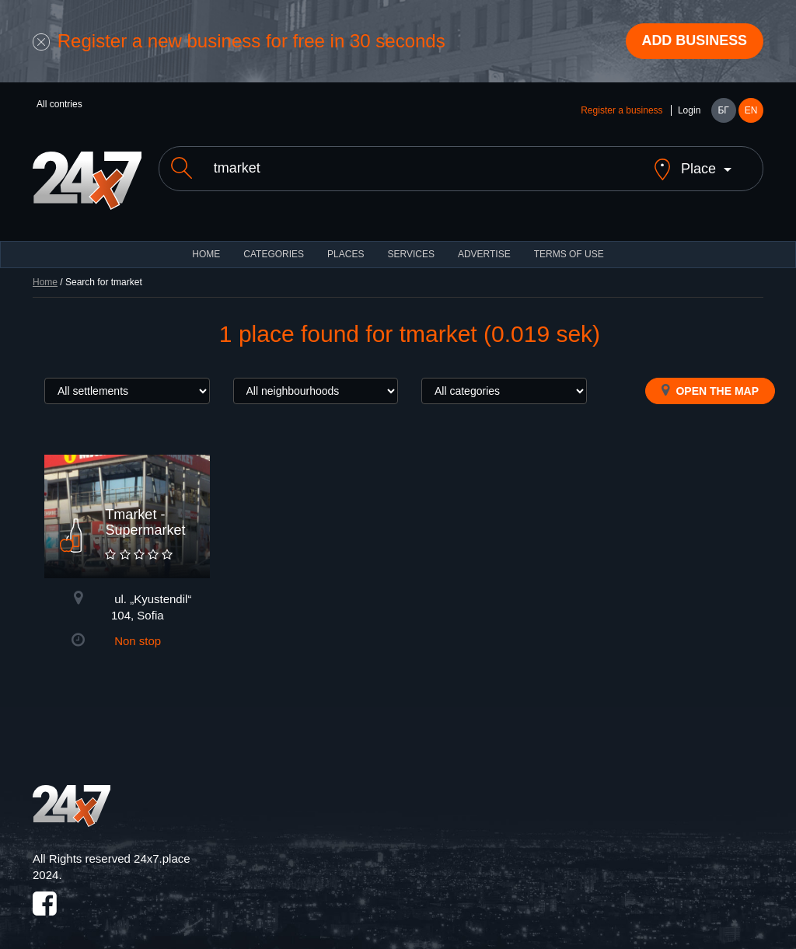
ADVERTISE (484, 241)
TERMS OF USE (569, 241)
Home (45, 268)
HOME (206, 241)
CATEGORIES (273, 241)
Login (689, 110)
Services (410, 241)
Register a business (621, 110)
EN (751, 110)
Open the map (710, 377)
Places (345, 241)
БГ (722, 110)
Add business (694, 41)
